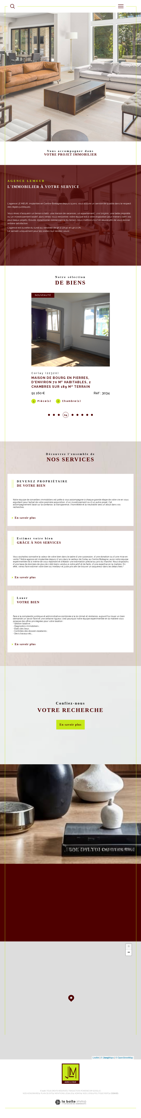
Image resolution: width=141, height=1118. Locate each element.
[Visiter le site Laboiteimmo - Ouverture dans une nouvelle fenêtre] (70, 1106)
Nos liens (88, 1094)
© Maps (107, 1058)
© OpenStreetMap (124, 1058)
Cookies (114, 1094)
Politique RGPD (101, 1094)
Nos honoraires (31, 1094)
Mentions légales (64, 1094)
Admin (78, 1094)
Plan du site (47, 1094)
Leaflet (96, 1058)
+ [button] (128, 947)
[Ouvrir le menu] (121, 6)
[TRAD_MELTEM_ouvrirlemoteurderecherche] (12, 6)
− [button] (128, 953)
